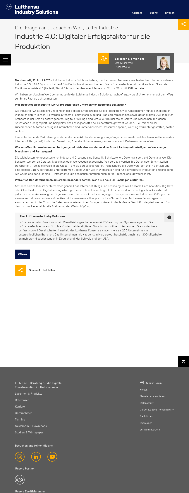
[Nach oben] (183, 361)
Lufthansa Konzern (150, 429)
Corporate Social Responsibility (157, 409)
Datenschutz (147, 403)
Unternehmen (23, 413)
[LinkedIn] (36, 457)
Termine (20, 419)
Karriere (20, 406)
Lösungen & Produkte (28, 394)
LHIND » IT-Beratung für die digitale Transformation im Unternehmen (38, 385)
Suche (154, 13)
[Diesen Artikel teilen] (35, 270)
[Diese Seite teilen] (183, 24)
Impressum (146, 423)
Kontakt (137, 13)
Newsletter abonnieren (152, 396)
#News (22, 254)
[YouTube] (52, 457)
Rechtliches (146, 416)
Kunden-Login (153, 383)
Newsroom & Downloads (31, 426)
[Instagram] (20, 457)
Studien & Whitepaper (29, 432)
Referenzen (22, 400)
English (170, 13)
